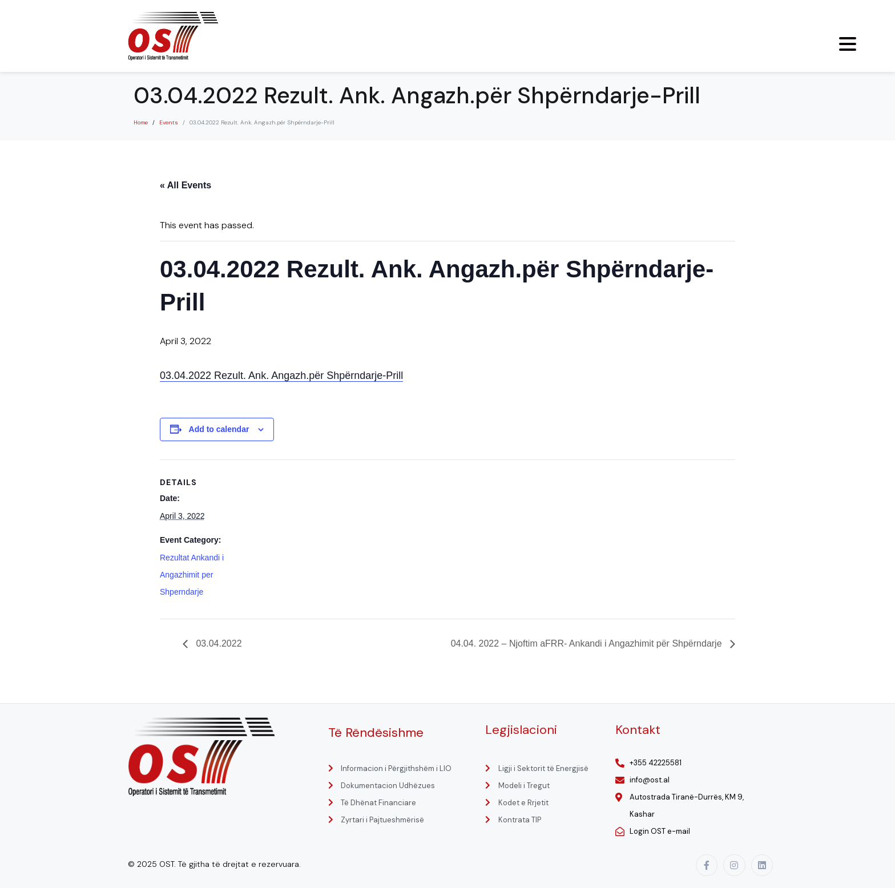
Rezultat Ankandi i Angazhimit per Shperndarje (192, 574)
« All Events (185, 185)
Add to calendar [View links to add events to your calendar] (219, 429)
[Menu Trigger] (847, 44)
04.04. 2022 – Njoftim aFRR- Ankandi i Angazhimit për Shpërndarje (587, 643)
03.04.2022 (217, 643)
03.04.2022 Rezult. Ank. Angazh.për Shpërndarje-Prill (281, 375)
